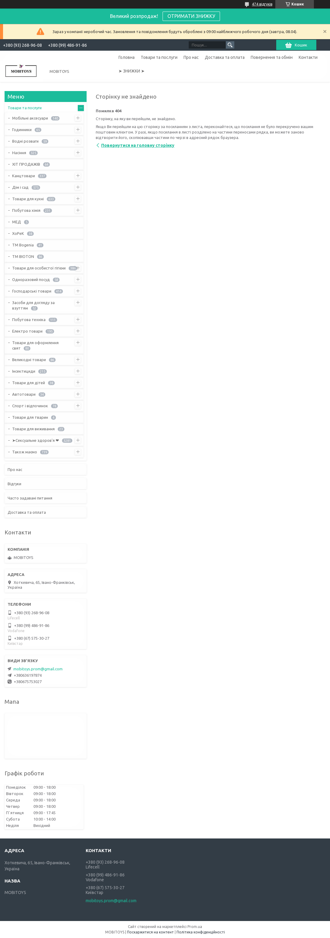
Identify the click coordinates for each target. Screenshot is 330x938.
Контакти (308, 57)
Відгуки (14, 484)
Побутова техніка (29, 319)
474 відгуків (262, 4)
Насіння (19, 153)
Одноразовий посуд (31, 279)
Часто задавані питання (30, 498)
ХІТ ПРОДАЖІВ (26, 164)
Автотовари (24, 394)
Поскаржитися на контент (150, 932)
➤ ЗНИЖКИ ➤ (132, 71)
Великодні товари (29, 359)
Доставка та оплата (225, 57)
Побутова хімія (26, 210)
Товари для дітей (28, 383)
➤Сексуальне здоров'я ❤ (35, 440)
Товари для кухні (28, 199)
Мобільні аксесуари (30, 118)
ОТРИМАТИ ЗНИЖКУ (191, 16)
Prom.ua (194, 927)
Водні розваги (25, 141)
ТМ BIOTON (23, 256)
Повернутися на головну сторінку (137, 145)
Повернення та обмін (272, 57)
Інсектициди (23, 371)
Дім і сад (20, 187)
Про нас (191, 57)
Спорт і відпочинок (30, 406)
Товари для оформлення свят (35, 345)
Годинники (22, 129)
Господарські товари (31, 291)
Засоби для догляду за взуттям (33, 305)
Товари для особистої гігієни (39, 268)
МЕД (16, 222)
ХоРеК (18, 233)
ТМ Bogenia (23, 245)
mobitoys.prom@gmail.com (38, 669)
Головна (127, 57)
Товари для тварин (30, 417)
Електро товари (27, 331)
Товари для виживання (33, 429)
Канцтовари (23, 176)
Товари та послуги (159, 57)
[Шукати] (230, 45)
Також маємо (24, 452)
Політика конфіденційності (201, 932)
